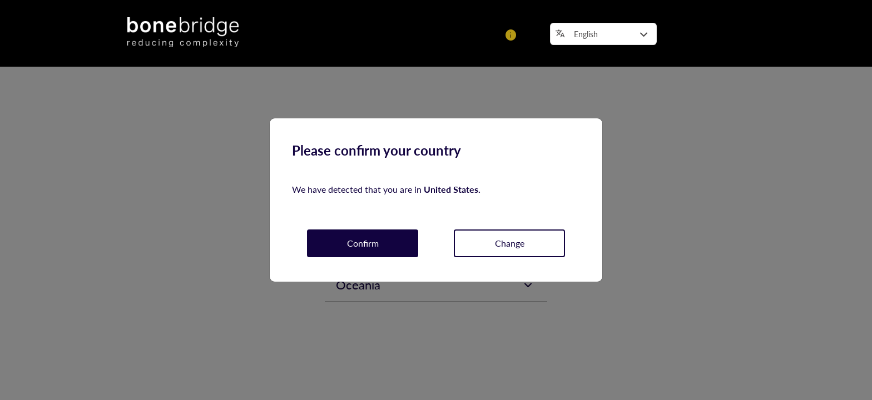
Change (509, 243)
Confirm (363, 243)
